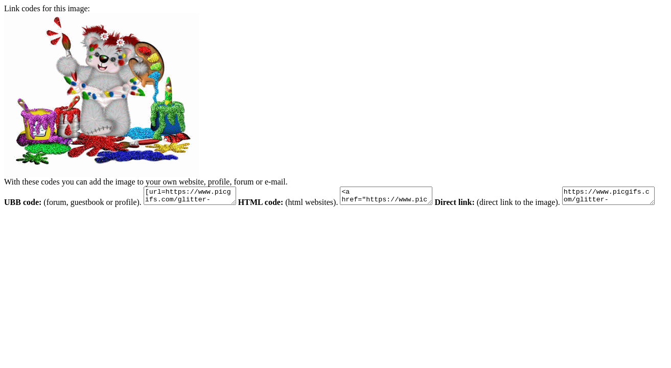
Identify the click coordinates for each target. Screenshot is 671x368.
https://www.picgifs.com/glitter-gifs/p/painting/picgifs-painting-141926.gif (55, 221)
